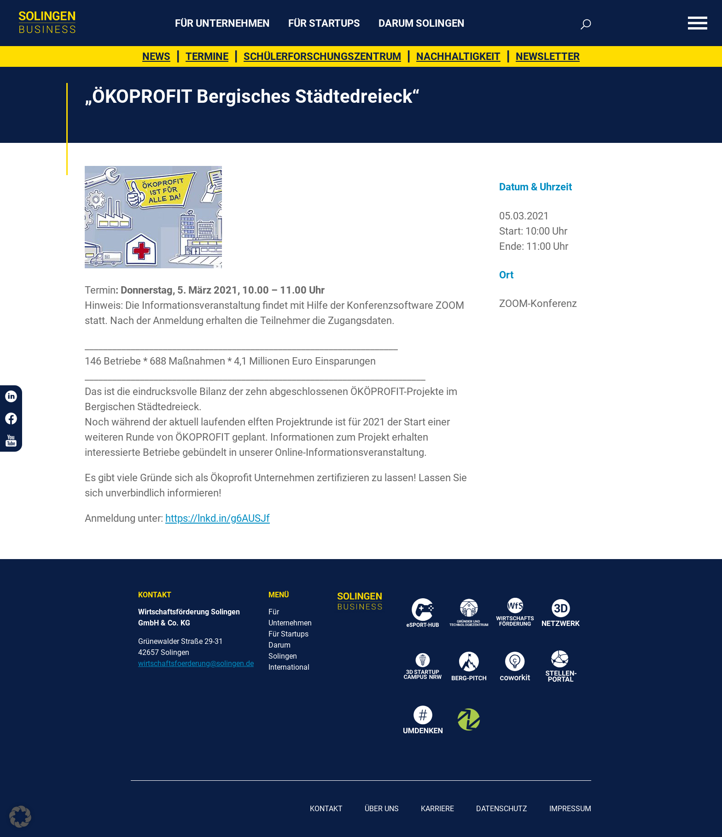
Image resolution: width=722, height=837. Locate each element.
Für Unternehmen (222, 23)
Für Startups (324, 23)
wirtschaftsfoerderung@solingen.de (196, 663)
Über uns (382, 808)
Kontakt (326, 808)
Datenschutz (501, 808)
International (288, 667)
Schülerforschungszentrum (322, 56)
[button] (20, 816)
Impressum (570, 808)
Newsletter (548, 56)
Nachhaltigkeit (458, 56)
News (156, 56)
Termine (207, 56)
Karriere (437, 808)
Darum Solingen (421, 23)
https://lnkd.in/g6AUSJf (217, 518)
